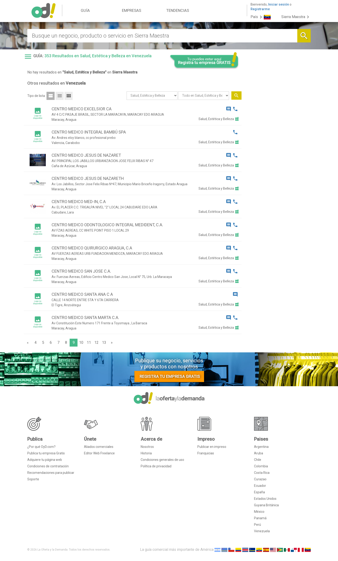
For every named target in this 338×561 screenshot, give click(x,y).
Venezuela (262, 531)
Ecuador (260, 486)
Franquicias (205, 453)
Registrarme (260, 9)
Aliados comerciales (98, 447)
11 (89, 342)
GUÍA (85, 10)
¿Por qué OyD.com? (41, 447)
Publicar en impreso (211, 447)
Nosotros (147, 447)
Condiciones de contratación (48, 466)
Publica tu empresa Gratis (46, 453)
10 (81, 342)
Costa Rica (262, 473)
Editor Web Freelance (99, 453)
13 (104, 342)
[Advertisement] (278, 145)
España (259, 492)
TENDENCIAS (177, 10)
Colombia (261, 466)
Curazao (260, 479)
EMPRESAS (131, 10)
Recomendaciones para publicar (50, 473)
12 (96, 342)
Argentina (261, 447)
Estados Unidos (265, 498)
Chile (257, 460)
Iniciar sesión (278, 4)
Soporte (33, 479)
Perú (257, 524)
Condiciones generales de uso (162, 460)
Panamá (260, 518)
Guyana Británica (266, 505)
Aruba (258, 453)
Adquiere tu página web (44, 460)
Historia (146, 453)
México (259, 511)
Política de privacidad (156, 466)
